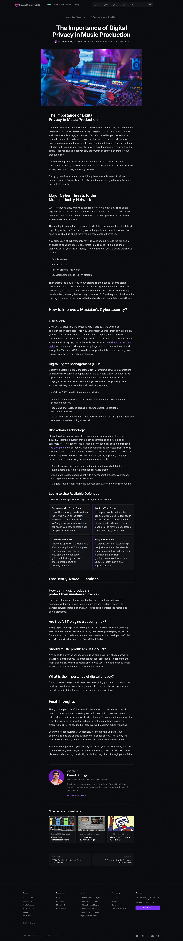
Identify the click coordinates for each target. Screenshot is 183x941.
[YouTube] (137, 936)
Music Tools (61, 905)
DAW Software (29, 923)
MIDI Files (27, 916)
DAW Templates (29, 908)
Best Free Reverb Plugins (89, 905)
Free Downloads (83, 17)
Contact (115, 901)
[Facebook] (158, 936)
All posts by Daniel (76, 795)
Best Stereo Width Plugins (90, 912)
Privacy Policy (117, 905)
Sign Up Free (148, 908)
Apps (25, 919)
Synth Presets (28, 905)
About (114, 898)
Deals (48, 5)
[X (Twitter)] (147, 936)
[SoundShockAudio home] (27, 5)
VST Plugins (28, 898)
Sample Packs (28, 901)
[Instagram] (142, 936)
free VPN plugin (57, 447)
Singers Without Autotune (90, 916)
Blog (78, 5)
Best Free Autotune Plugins (90, 898)
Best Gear (60, 901)
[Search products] (122, 4)
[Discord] (152, 936)
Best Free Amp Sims (87, 908)
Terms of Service (119, 908)
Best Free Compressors (89, 901)
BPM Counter (61, 908)
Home (67, 17)
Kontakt (26, 912)
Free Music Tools (63, 5)
